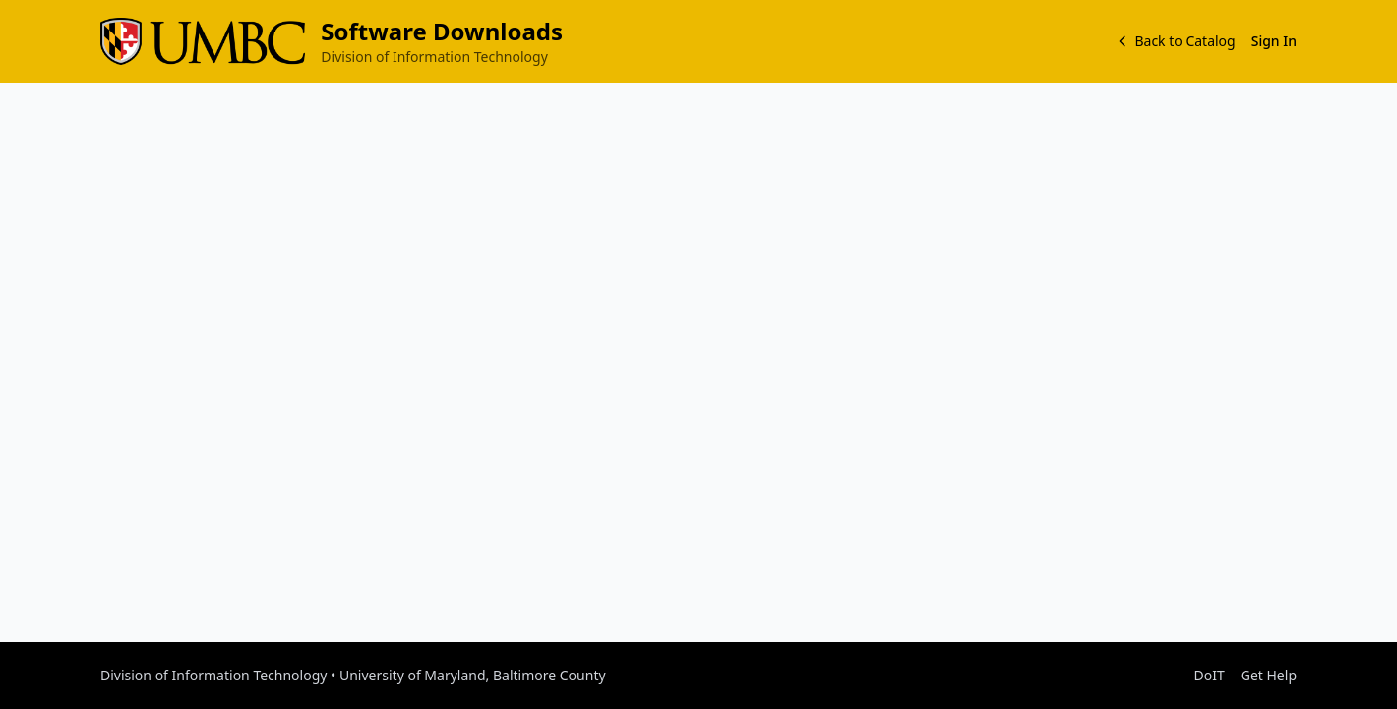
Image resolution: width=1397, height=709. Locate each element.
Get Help (1269, 675)
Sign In (1274, 41)
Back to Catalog (1175, 41)
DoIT (1208, 675)
